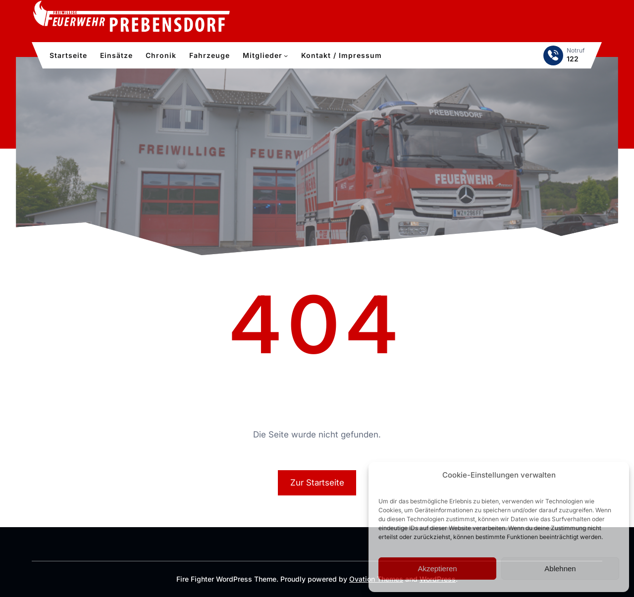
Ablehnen (560, 568)
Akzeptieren (437, 568)
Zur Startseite (317, 483)
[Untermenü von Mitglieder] (286, 55)
